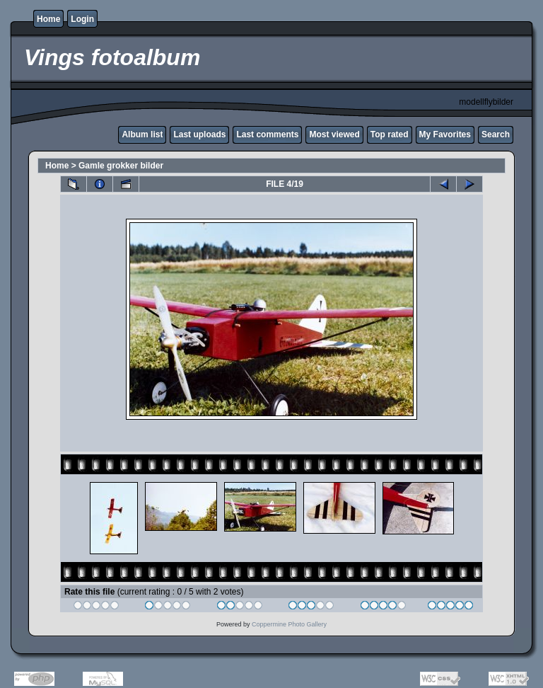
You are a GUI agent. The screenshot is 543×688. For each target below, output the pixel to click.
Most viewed (334, 134)
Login (82, 19)
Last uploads (199, 134)
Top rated (389, 134)
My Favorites (445, 134)
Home (48, 19)
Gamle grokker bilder (120, 166)
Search (495, 134)
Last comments (267, 134)
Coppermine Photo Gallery (289, 624)
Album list (142, 134)
